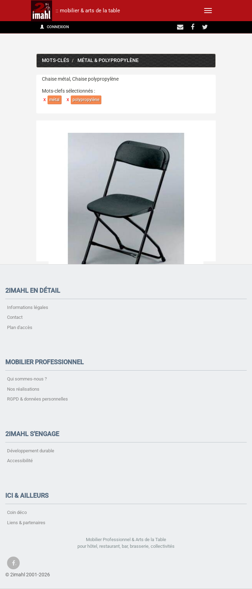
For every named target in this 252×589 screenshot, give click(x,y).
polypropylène (86, 99)
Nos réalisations (23, 389)
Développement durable (30, 450)
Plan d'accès (19, 327)
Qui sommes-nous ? (27, 379)
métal (54, 99)
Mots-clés (55, 60)
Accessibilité (20, 460)
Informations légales (27, 307)
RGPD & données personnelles (37, 399)
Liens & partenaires (26, 522)
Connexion (54, 27)
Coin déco (17, 512)
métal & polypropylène (108, 60)
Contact (15, 317)
